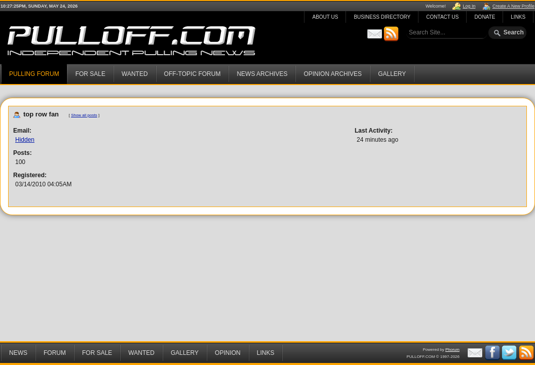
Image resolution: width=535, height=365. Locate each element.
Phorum (452, 349)
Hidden (24, 139)
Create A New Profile (513, 6)
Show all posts (84, 115)
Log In (469, 6)
